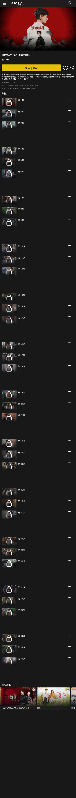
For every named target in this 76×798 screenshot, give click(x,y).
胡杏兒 (22, 88)
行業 (36, 85)
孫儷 (9, 88)
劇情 (16, 85)
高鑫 (33, 88)
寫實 (26, 85)
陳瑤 (28, 88)
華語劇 (10, 85)
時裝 (21, 85)
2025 (13, 82)
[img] (17, 3)
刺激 (31, 85)
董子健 (15, 88)
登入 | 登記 (31, 68)
